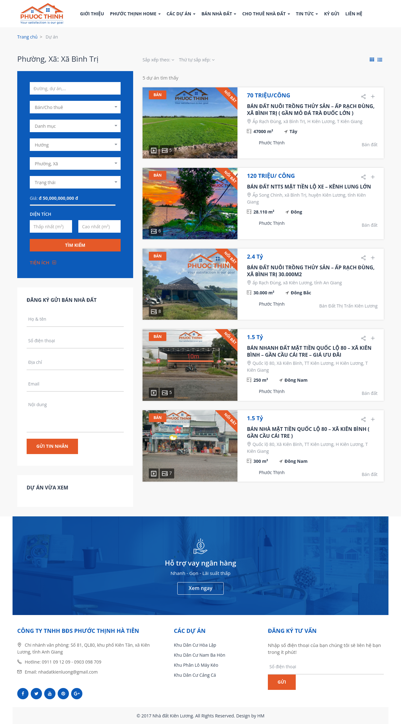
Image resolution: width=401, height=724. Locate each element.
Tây (293, 131)
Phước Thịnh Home (135, 14)
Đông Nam (295, 380)
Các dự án (181, 14)
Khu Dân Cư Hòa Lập (195, 645)
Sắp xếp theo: (158, 60)
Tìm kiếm (75, 245)
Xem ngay (200, 588)
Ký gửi (331, 14)
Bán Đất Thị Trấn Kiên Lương (348, 306)
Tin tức (307, 14)
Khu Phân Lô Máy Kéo (196, 665)
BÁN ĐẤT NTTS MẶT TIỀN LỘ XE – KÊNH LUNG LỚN (309, 186)
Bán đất (370, 144)
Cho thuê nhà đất (266, 14)
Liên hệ (353, 14)
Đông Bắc (301, 293)
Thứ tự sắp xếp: (197, 60)
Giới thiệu (92, 14)
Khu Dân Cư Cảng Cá (195, 675)
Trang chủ (27, 37)
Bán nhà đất (218, 14)
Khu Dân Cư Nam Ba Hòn (199, 655)
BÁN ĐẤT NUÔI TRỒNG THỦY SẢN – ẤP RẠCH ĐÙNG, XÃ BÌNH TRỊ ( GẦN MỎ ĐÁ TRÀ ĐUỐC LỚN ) (310, 109)
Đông (296, 212)
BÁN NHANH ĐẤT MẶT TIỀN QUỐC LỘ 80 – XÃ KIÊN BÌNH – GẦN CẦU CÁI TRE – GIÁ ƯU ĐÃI (309, 351)
